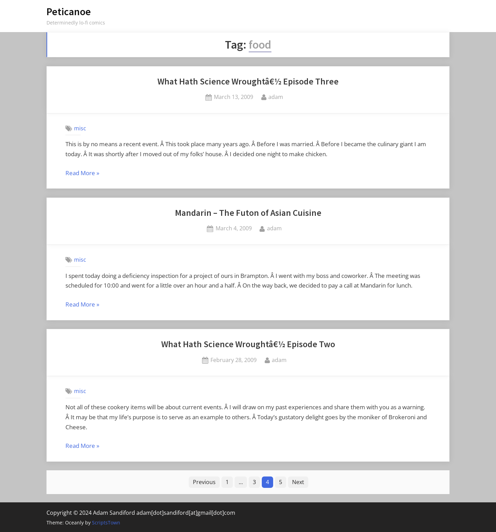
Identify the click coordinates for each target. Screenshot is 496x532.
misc (80, 128)
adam (275, 96)
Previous (204, 482)
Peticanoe (68, 11)
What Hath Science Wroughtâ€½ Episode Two (248, 344)
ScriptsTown (106, 522)
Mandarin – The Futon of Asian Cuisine (248, 212)
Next (298, 482)
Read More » (82, 173)
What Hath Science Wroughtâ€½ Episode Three (248, 81)
